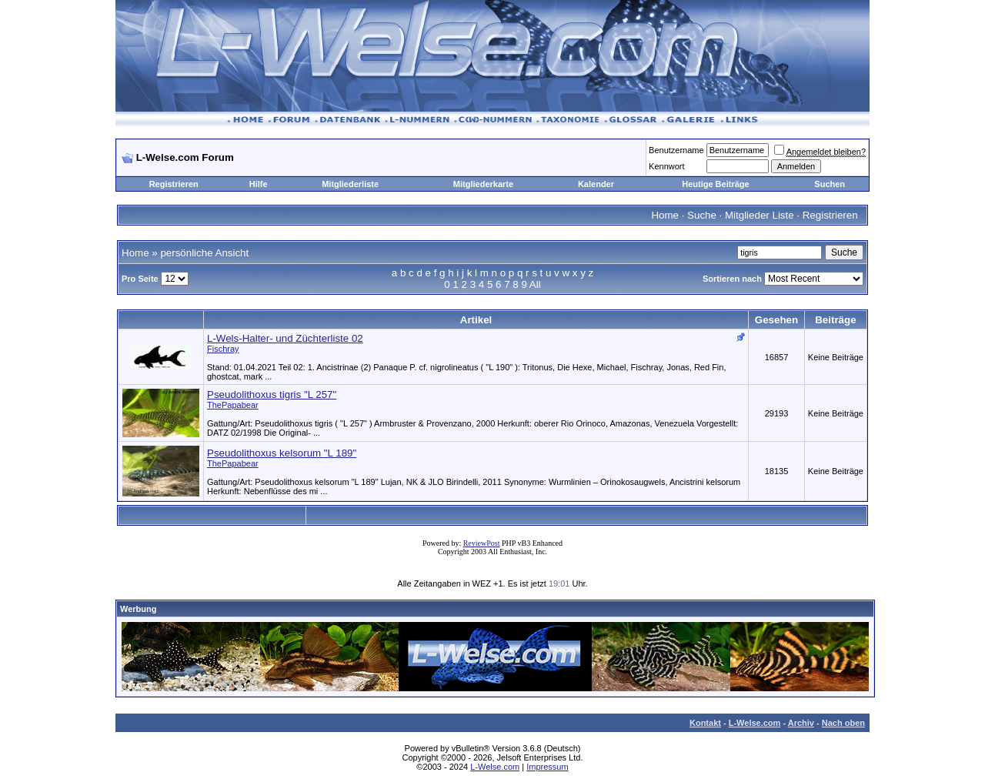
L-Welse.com (755, 722)
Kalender (596, 184)
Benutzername (676, 150)
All (535, 284)
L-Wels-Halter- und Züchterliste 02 (285, 338)
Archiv (801, 722)
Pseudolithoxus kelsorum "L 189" (281, 453)
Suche (701, 215)
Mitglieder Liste (759, 215)
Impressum (547, 766)
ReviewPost (481, 543)
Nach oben (843, 722)
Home (665, 215)
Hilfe (258, 184)
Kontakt (705, 722)
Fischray (223, 348)
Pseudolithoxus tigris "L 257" (271, 394)
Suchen (829, 184)
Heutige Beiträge (715, 184)
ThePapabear (233, 405)
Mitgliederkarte (483, 184)
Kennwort (666, 166)
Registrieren (174, 184)
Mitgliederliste (350, 184)
